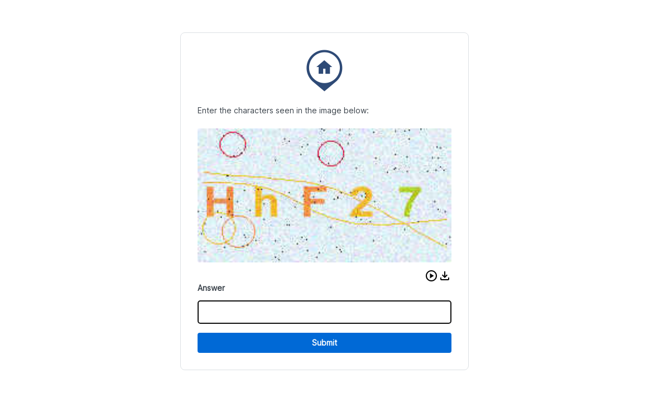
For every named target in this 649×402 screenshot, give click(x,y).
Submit (324, 342)
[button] (431, 276)
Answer (211, 288)
